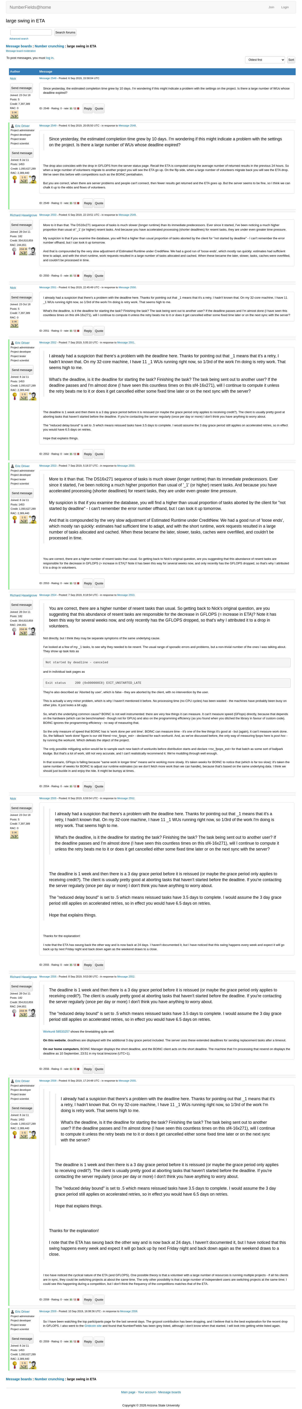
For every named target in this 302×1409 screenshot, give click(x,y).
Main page (128, 1392)
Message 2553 (47, 465)
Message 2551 (47, 287)
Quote (99, 108)
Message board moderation (21, 51)
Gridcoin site (92, 1326)
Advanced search (18, 38)
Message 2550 (47, 214)
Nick (13, 78)
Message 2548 (47, 78)
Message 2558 (47, 1080)
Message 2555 (47, 798)
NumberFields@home (30, 7)
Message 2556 (47, 976)
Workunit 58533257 (56, 1031)
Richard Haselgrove (23, 215)
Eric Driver (22, 126)
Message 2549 (47, 125)
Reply (88, 108)
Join (271, 7)
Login (285, 7)
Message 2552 (47, 342)
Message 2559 (47, 1311)
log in (49, 58)
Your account (146, 1392)
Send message (21, 88)
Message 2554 (47, 595)
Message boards (19, 46)
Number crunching (49, 46)
